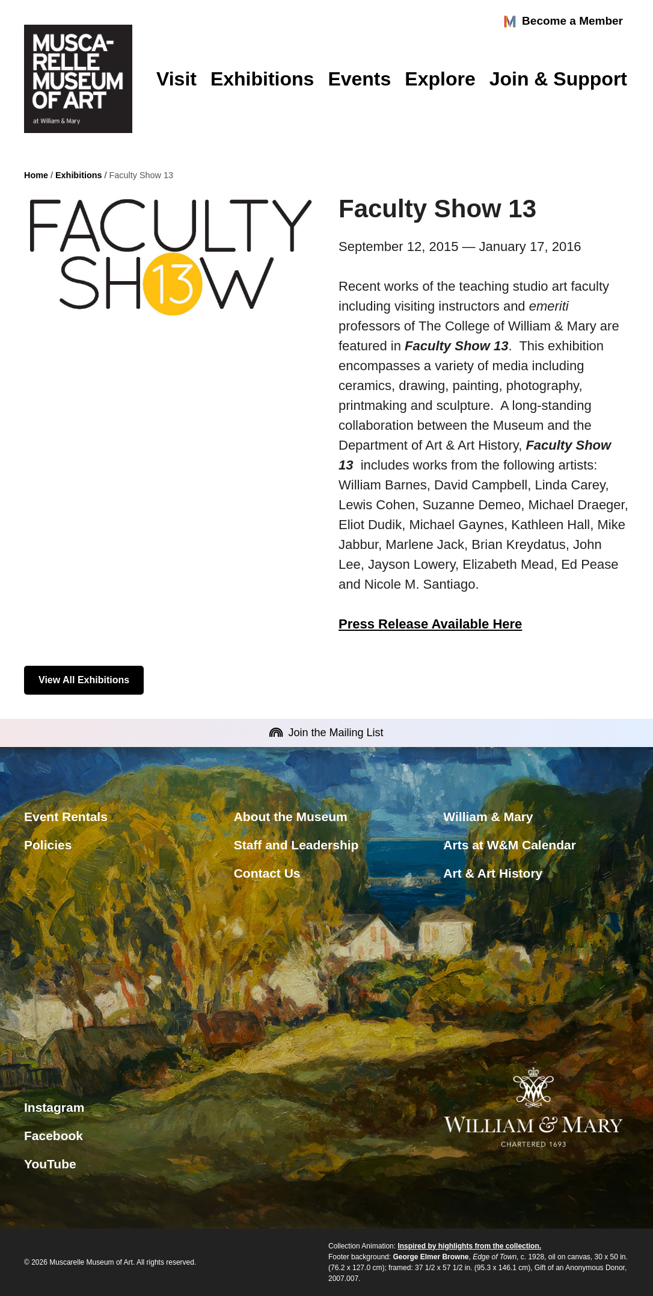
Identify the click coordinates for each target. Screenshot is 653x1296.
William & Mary (488, 816)
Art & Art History (492, 873)
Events (359, 79)
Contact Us (267, 873)
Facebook (53, 1136)
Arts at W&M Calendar (509, 845)
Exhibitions (262, 79)
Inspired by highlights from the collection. (469, 1246)
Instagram (54, 1107)
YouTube (50, 1164)
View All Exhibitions (83, 680)
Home (36, 175)
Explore (440, 79)
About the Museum (291, 816)
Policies (48, 845)
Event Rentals (66, 816)
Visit (176, 79)
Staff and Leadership (296, 845)
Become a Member (563, 21)
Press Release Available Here (430, 623)
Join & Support (558, 79)
